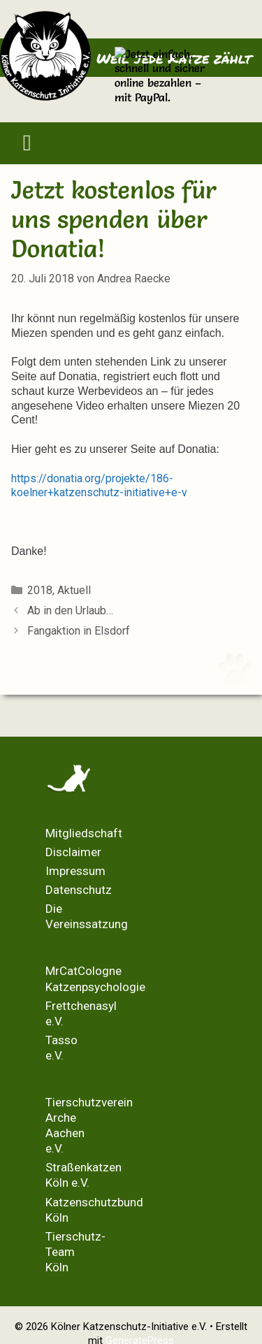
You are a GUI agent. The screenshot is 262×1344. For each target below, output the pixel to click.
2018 (39, 590)
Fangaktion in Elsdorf (78, 630)
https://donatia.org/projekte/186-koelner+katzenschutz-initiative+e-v (99, 486)
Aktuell (74, 590)
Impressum (75, 871)
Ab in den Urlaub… (70, 610)
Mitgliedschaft (83, 833)
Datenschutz (78, 890)
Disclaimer (73, 852)
